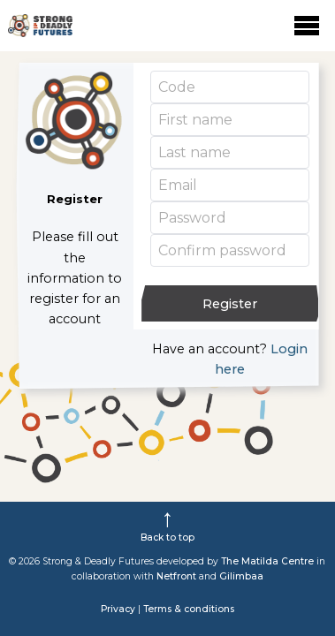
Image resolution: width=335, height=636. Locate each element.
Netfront (176, 576)
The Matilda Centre (267, 561)
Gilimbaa (241, 576)
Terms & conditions (188, 609)
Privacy (118, 609)
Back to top (167, 537)
